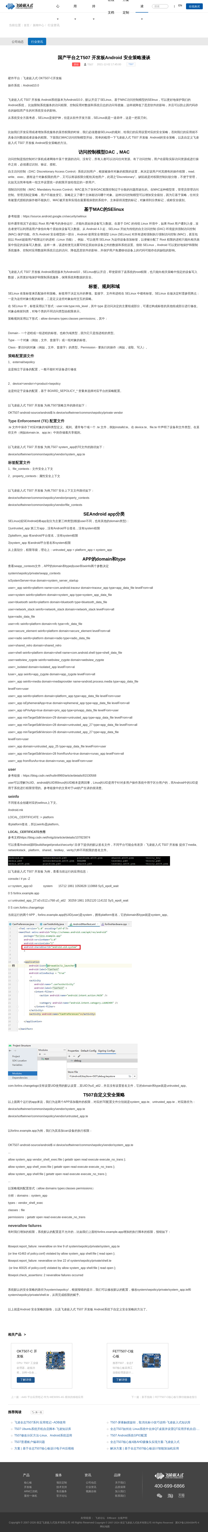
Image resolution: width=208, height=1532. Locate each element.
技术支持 (59, 1486)
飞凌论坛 (99, 1517)
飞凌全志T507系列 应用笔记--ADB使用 (40, 1422)
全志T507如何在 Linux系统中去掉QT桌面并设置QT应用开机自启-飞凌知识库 (155, 1429)
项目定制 (59, 1481)
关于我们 (115, 1481)
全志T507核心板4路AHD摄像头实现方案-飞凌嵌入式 (145, 1441)
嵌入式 (18, 99)
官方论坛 (59, 1496)
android (47, 216)
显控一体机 (29, 1496)
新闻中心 (39, 25)
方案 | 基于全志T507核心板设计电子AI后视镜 (44, 1448)
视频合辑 (87, 1491)
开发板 (57, 78)
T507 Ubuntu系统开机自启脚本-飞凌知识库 (42, 1428)
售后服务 (59, 1491)
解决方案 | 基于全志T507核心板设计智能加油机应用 (144, 1448)
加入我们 (115, 1491)
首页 (27, 25)
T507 (131, 64)
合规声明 (123, 1517)
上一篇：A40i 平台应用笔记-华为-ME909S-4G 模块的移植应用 (47, 1396)
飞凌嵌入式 (30, 78)
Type (11, 340)
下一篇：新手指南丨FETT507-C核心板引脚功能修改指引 (164, 1396)
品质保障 (115, 1486)
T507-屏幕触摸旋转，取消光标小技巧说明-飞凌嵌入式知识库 (150, 1422)
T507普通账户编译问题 (29, 1441)
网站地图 (113, 1526)
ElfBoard (112, 1517)
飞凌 (11, 99)
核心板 (27, 1481)
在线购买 (194, 6)
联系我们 (115, 1496)
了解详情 (25, 1379)
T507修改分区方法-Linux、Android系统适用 (43, 1435)
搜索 (165, 6)
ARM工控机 (29, 1491)
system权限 (92, 528)
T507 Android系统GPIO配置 (128, 1435)
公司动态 (21, 41)
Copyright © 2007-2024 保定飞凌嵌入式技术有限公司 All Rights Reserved (142, 1522)
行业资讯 (47, 41)
